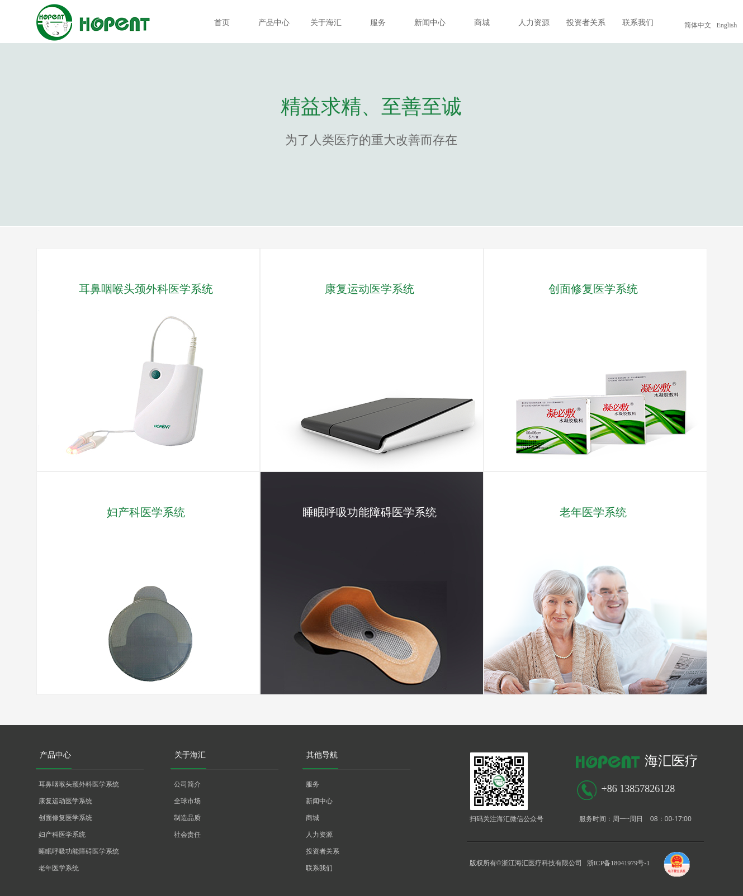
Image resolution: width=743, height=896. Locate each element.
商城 (482, 22)
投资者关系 (585, 22)
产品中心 (274, 22)
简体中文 (697, 25)
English (727, 25)
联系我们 (638, 22)
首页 (222, 22)
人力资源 (534, 22)
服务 (378, 22)
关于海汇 (326, 22)
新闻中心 (430, 22)
